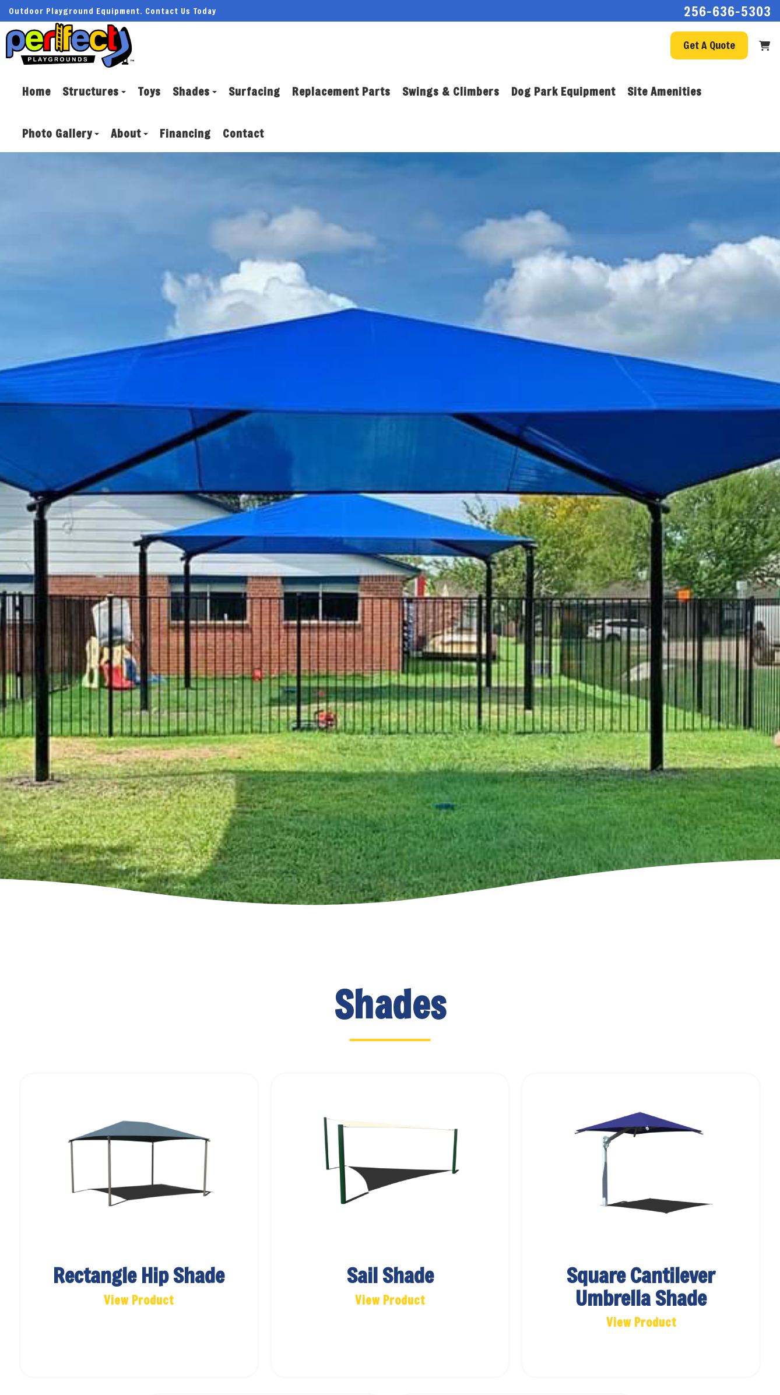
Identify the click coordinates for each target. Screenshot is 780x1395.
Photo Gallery (60, 133)
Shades (195, 91)
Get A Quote (709, 45)
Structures (94, 91)
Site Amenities (664, 91)
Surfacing (254, 91)
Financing (185, 133)
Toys (149, 91)
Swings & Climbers (451, 91)
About (129, 133)
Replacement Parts (341, 91)
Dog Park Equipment (563, 91)
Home (36, 91)
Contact (243, 133)
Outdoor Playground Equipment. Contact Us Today (112, 10)
